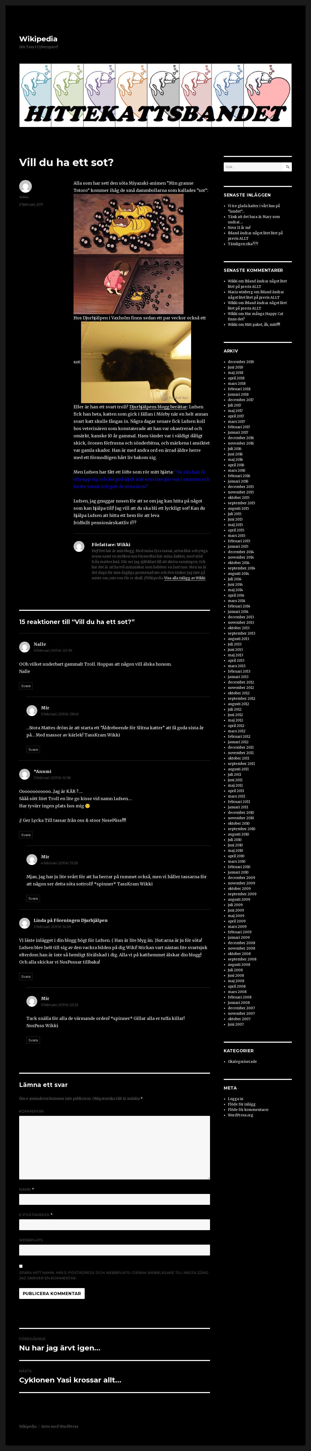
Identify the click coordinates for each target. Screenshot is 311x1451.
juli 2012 (235, 709)
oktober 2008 (239, 954)
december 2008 (241, 943)
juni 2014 (235, 584)
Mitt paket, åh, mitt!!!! (262, 324)
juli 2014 (235, 579)
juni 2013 (235, 650)
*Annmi (42, 771)
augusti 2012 (238, 704)
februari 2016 (239, 476)
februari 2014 (239, 606)
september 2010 (241, 829)
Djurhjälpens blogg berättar (158, 406)
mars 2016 (236, 470)
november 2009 (241, 883)
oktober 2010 (239, 823)
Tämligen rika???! (243, 244)
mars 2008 (237, 992)
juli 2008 (235, 970)
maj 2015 (235, 525)
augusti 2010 (238, 834)
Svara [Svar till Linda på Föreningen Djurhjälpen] (26, 976)
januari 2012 (238, 742)
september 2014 (241, 568)
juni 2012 (235, 715)
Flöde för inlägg (242, 1104)
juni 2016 (235, 454)
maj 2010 (235, 850)
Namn (26, 1189)
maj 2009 (236, 916)
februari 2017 (239, 427)
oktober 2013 (239, 628)
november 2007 (241, 1013)
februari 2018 (239, 389)
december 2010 (241, 812)
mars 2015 (236, 535)
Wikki (23, 197)
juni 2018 (235, 367)
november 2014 (241, 557)
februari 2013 (239, 671)
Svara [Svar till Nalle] (26, 686)
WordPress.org (240, 1115)
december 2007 (241, 1008)
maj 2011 (235, 785)
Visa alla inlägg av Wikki (184, 578)
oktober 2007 (239, 1019)
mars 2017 (236, 421)
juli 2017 (234, 405)
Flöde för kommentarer (248, 1110)
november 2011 (241, 753)
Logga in (235, 1099)
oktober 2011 (238, 758)
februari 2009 (239, 932)
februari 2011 (239, 802)
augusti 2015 (238, 508)
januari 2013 (238, 677)
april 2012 (236, 726)
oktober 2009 (239, 888)
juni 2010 (235, 845)
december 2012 (241, 682)
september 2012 (241, 698)
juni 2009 (236, 910)
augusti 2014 (238, 574)
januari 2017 (238, 432)
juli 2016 (234, 449)
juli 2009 (235, 905)
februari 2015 (239, 541)
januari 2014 (238, 612)
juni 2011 (235, 780)
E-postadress (36, 1215)
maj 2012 (235, 720)
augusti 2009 (239, 899)
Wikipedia (38, 38)
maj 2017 (235, 411)
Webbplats (31, 1240)
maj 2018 (235, 373)
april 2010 (236, 856)
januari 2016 (238, 481)
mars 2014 (236, 601)
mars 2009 (237, 926)
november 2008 (241, 948)
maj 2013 (235, 655)
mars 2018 (236, 383)
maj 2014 (235, 590)
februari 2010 (239, 867)
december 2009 (241, 878)
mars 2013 (236, 666)
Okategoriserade (242, 1061)
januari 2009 (239, 937)
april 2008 (236, 986)
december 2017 (241, 400)
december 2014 (241, 552)
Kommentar (31, 1111)
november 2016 (241, 443)
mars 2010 (236, 861)
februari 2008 (239, 997)
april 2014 (236, 595)
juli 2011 (234, 774)
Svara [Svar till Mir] (33, 749)
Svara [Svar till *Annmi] (26, 835)
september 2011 (241, 764)
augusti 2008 (239, 965)
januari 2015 (238, 546)
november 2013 (241, 622)
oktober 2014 (239, 563)
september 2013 (241, 633)
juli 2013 (235, 644)
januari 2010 (238, 872)
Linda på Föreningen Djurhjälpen (71, 920)
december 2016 (241, 438)
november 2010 (241, 818)
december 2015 (241, 487)
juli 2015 (234, 514)
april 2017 (236, 416)
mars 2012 (236, 731)
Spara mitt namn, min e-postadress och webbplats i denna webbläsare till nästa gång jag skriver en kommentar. (113, 1275)
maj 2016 (235, 459)
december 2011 (241, 747)
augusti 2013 (238, 639)
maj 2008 (236, 981)
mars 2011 (236, 796)
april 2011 (236, 791)
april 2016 (236, 465)
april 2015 (236, 530)
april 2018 (236, 378)
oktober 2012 (239, 693)
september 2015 (241, 503)
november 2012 (241, 688)
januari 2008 (239, 1003)
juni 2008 (236, 975)
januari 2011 (238, 807)
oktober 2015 (238, 497)
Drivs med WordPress (59, 1426)
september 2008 (242, 959)
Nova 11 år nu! (239, 227)
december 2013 (241, 617)
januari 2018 (238, 394)
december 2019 (241, 362)
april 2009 (236, 921)
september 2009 (242, 894)
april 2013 (236, 660)
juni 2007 (236, 1024)
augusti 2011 (238, 769)
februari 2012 (239, 736)
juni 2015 (235, 519)
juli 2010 (235, 840)
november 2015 (241, 492)
